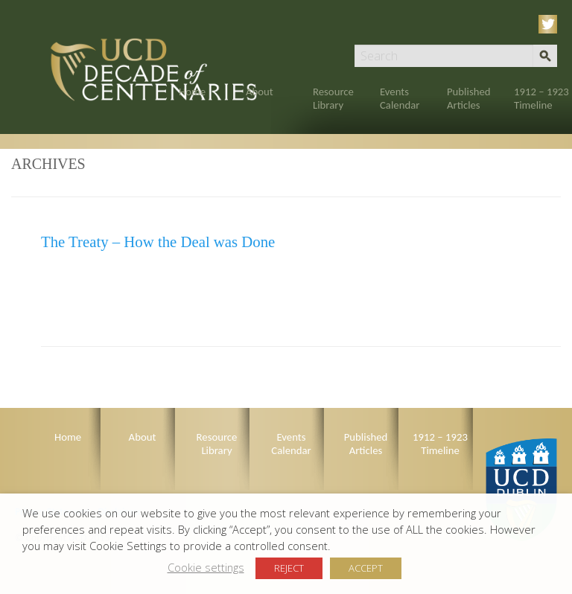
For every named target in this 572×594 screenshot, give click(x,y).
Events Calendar (399, 98)
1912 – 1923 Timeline (541, 98)
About (259, 91)
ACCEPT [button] (366, 568)
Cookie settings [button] (206, 567)
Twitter (550, 24)
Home (192, 91)
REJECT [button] (289, 568)
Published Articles (469, 98)
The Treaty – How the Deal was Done (158, 241)
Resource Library (333, 98)
